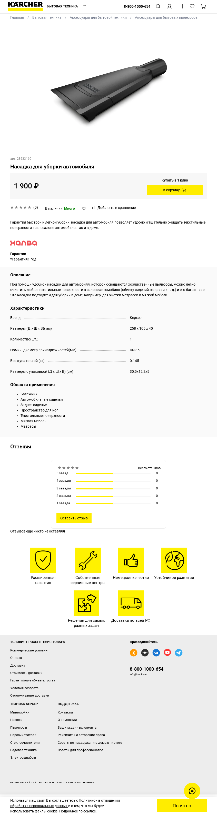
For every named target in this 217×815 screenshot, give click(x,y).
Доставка (17, 665)
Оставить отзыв (74, 518)
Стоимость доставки (26, 673)
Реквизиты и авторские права (81, 735)
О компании (67, 720)
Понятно (182, 805)
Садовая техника (23, 750)
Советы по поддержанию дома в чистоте (90, 742)
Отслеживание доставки (29, 695)
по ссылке (87, 811)
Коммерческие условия (28, 650)
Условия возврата (24, 688)
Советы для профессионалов (80, 750)
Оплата (16, 658)
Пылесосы (18, 727)
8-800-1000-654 (146, 669)
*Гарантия (19, 259)
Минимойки (19, 712)
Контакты (65, 712)
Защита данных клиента (77, 727)
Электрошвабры (23, 757)
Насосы (16, 720)
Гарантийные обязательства (32, 680)
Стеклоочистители (25, 742)
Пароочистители (23, 735)
